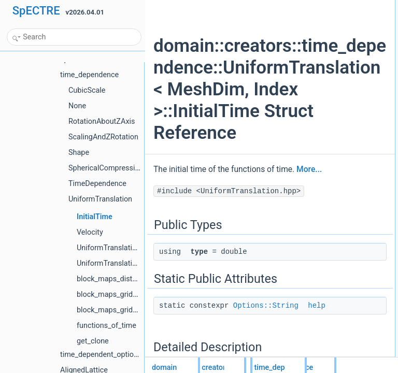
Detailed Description (336, 51)
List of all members (334, 85)
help (323, 40)
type (323, 17)
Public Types (326, 5)
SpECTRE (36, 10)
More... (186, 248)
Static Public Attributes (339, 28)
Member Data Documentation (349, 62)
